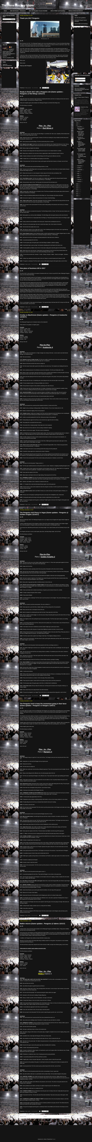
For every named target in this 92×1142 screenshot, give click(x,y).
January (79, 181)
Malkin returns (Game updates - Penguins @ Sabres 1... (81, 161)
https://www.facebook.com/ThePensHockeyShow (82, 90)
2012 (77, 191)
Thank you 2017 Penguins (29, 18)
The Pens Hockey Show (18, 5)
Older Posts (67, 1116)
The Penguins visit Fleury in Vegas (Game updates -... (81, 150)
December (79, 126)
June (78, 171)
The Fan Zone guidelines (80, 17)
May (78, 173)
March (78, 177)
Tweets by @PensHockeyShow (7, 65)
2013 (77, 189)
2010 (77, 195)
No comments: (35, 87)
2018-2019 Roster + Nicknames (18, 10)
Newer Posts (23, 1116)
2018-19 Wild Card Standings (58, 10)
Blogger (53, 1139)
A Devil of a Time (84, 107)
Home (5, 10)
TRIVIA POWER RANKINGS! (75, 10)
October (79, 167)
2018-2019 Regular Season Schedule (38, 10)
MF (11, 47)
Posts (77, 78)
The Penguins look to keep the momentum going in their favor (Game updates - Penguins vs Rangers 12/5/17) (43, 704)
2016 (77, 184)
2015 (77, 186)
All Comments (79, 80)
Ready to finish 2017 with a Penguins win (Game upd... (80, 133)
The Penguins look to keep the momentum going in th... (81, 155)
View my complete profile (8, 57)
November (79, 165)
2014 (77, 187)
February (79, 179)
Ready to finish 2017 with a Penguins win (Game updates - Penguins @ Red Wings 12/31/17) (42, 93)
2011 (77, 193)
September (79, 169)
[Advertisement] (7, 32)
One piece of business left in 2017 (32, 268)
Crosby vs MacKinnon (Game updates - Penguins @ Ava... (81, 144)
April (78, 175)
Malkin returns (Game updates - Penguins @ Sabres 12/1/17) (42, 924)
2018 (77, 123)
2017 (77, 125)
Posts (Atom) (47, 1121)
